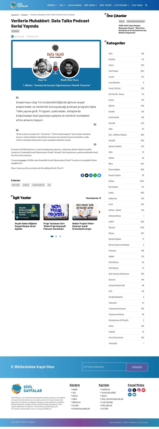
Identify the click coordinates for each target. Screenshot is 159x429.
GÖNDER (137, 366)
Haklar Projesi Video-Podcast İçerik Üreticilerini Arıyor (83, 225)
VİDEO (74, 400)
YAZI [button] (61, 5)
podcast (27, 184)
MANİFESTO (105, 390)
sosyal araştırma (40, 184)
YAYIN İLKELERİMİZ (108, 393)
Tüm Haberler (93, 196)
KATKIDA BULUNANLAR (81, 409)
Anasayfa (14, 15)
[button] (51, 235)
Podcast (24, 15)
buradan (23, 160)
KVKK (126, 424)
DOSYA (75, 396)
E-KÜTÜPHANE (107, 403)
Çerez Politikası (115, 424)
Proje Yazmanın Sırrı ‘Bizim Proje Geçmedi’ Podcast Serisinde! (55, 225)
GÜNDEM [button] (50, 5)
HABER (74, 390)
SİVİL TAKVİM (105, 5)
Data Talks (16, 184)
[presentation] (13, 211)
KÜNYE (104, 396)
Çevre (122, 21)
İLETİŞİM (104, 409)
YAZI (74, 393)
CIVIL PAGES (136, 5)
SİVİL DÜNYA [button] (89, 5)
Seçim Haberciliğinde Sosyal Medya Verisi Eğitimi (26, 225)
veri (51, 184)
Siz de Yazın (143, 424)
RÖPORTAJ (76, 403)
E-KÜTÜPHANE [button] (120, 5)
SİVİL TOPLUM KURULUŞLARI (112, 400)
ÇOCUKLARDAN (74, 5)
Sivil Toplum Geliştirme (135, 21)
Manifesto (133, 424)
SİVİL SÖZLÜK (106, 406)
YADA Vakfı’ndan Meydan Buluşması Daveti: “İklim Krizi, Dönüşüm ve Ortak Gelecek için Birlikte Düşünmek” (132, 29)
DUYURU (75, 406)
